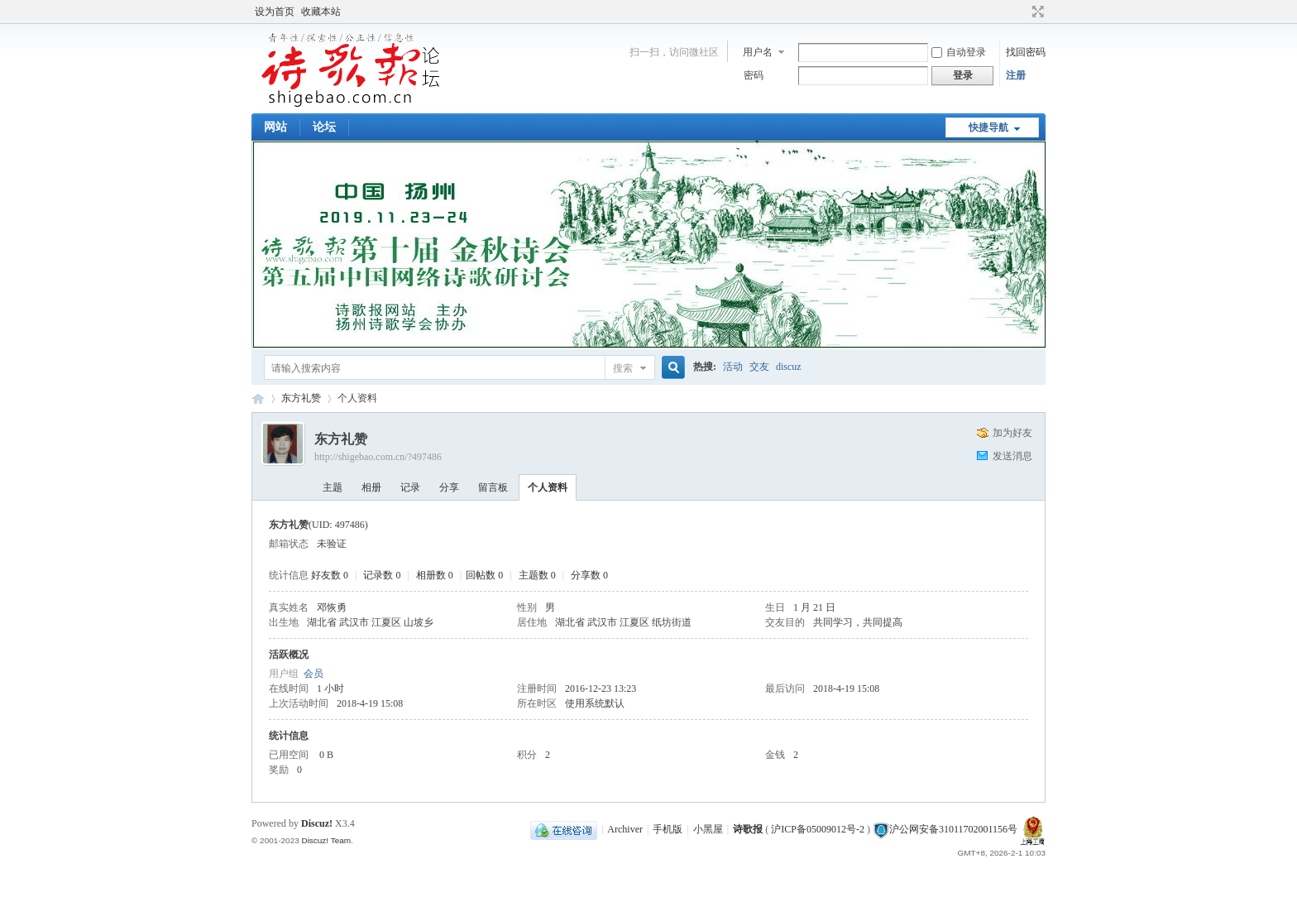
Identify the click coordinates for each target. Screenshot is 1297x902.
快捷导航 (988, 127)
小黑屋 (708, 829)
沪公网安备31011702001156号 (953, 829)
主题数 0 (537, 575)
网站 (275, 127)
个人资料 (547, 487)
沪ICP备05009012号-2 (817, 829)
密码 (753, 75)
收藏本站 (321, 11)
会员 (313, 673)
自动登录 (958, 52)
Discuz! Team (326, 840)
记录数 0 (381, 575)
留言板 (493, 487)
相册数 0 (434, 575)
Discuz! (317, 823)
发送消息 (1012, 456)
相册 (371, 487)
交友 (759, 366)
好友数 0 (329, 575)
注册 (1016, 75)
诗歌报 (748, 829)
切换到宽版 (1036, 11)
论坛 (324, 127)
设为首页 (274, 11)
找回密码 (1026, 52)
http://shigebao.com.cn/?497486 (378, 457)
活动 (733, 366)
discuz (789, 366)
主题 (332, 487)
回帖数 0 (484, 575)
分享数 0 (589, 575)
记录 (410, 487)
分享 (449, 487)
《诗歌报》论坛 (258, 398)
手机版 (667, 829)
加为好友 (1012, 433)
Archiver (625, 829)
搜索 (623, 368)
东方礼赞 (301, 398)
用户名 (758, 52)
